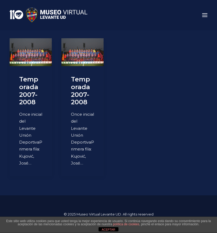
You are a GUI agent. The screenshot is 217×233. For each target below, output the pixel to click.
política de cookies (126, 224)
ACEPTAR (108, 229)
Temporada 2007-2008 (28, 90)
